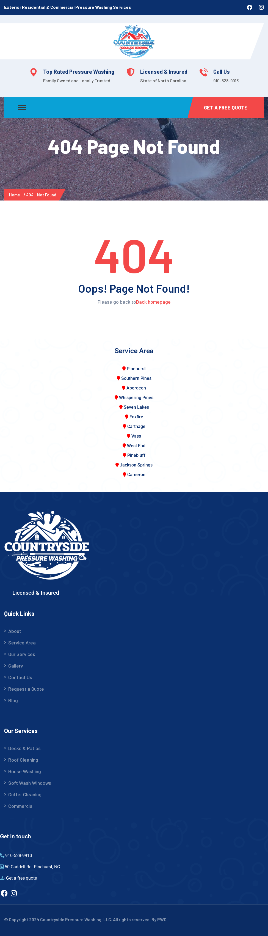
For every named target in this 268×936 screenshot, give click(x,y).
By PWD (159, 919)
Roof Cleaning (23, 760)
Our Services (21, 654)
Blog (13, 700)
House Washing (24, 771)
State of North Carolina (163, 80)
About (14, 631)
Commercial (21, 806)
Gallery (15, 666)
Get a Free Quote (225, 108)
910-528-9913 (226, 80)
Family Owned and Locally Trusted (76, 80)
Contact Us (20, 677)
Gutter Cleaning (25, 794)
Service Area (22, 642)
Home (15, 194)
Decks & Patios (24, 748)
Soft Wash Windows (29, 783)
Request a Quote (26, 689)
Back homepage (153, 301)
